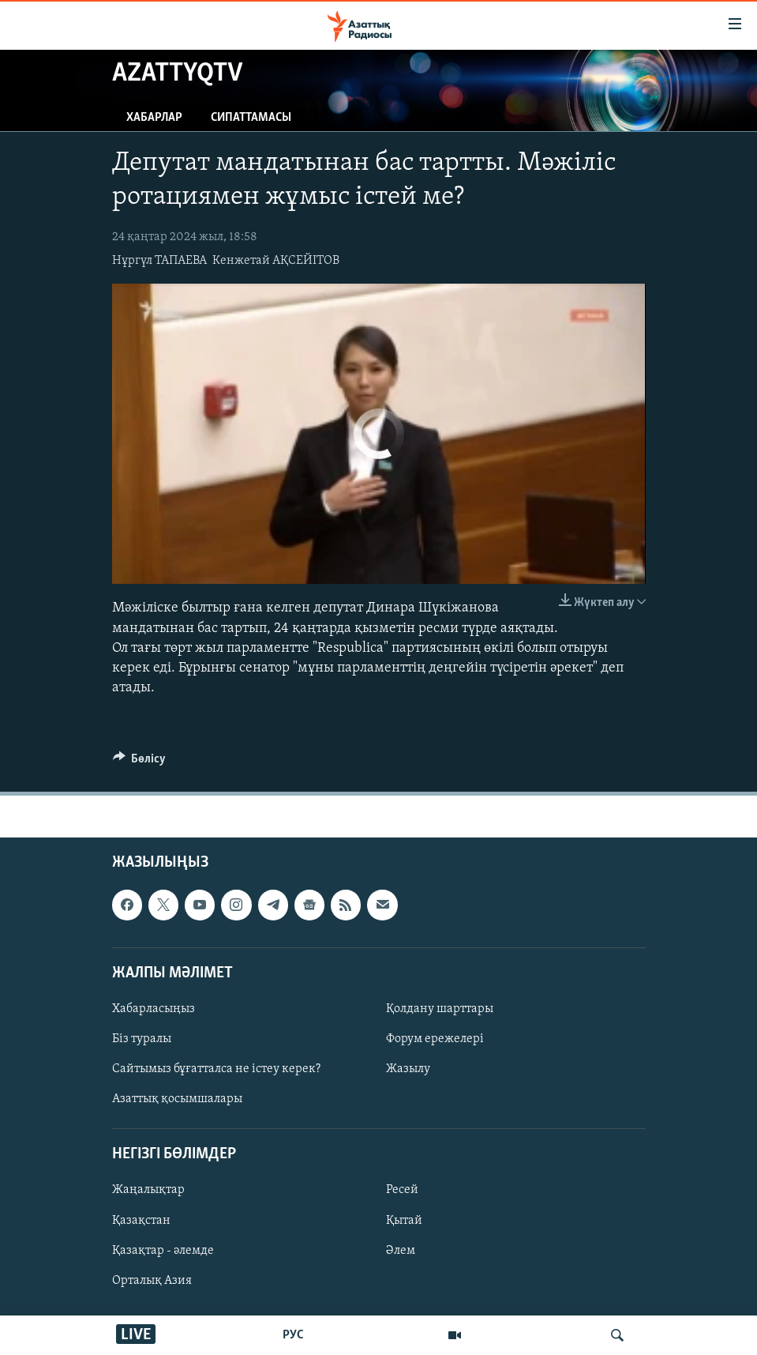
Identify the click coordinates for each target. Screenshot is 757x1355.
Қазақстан (141, 1220)
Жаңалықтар (148, 1190)
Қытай (404, 1220)
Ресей (402, 1190)
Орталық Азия (152, 1280)
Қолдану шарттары (439, 1009)
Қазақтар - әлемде (163, 1250)
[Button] (140, 762)
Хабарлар (154, 117)
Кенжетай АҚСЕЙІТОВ (275, 260)
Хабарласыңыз (153, 1009)
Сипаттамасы (251, 117)
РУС (293, 1335)
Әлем (400, 1250)
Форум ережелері (435, 1039)
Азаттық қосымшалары (177, 1099)
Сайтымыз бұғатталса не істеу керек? (216, 1069)
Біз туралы (141, 1039)
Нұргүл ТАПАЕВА (159, 260)
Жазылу (408, 1069)
